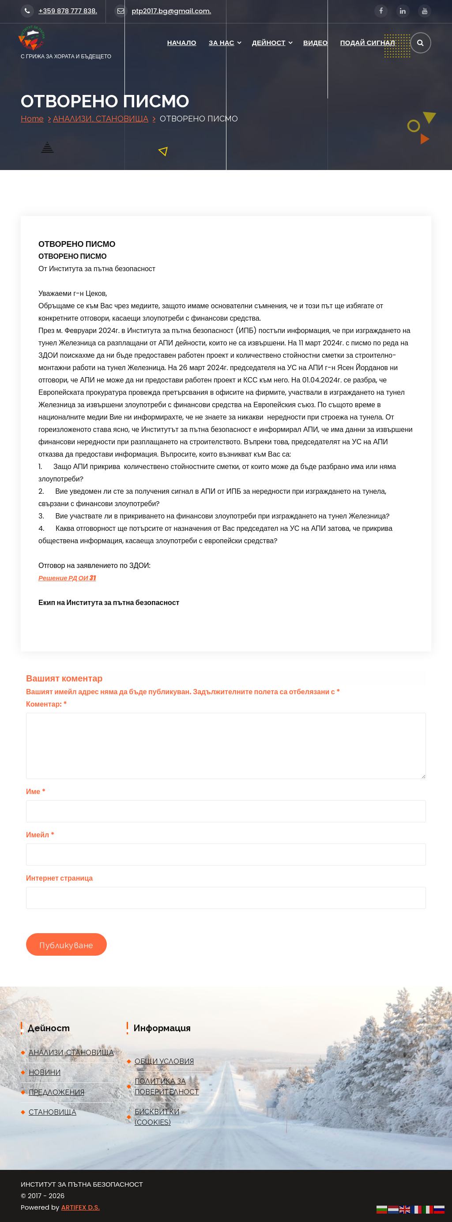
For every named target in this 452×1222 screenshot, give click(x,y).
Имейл (40, 835)
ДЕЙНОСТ (269, 42)
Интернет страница (59, 878)
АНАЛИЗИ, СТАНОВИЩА (100, 118)
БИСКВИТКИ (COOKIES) (157, 1117)
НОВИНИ (44, 1072)
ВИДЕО (315, 42)
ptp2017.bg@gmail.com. (162, 10)
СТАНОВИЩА (52, 1112)
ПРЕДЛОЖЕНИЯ (56, 1092)
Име (35, 792)
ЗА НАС (221, 42)
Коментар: (46, 704)
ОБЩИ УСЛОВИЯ (164, 1061)
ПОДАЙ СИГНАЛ (367, 42)
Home (32, 118)
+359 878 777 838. (59, 10)
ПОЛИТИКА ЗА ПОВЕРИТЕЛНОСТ (167, 1086)
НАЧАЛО (181, 42)
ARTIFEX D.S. (80, 1207)
